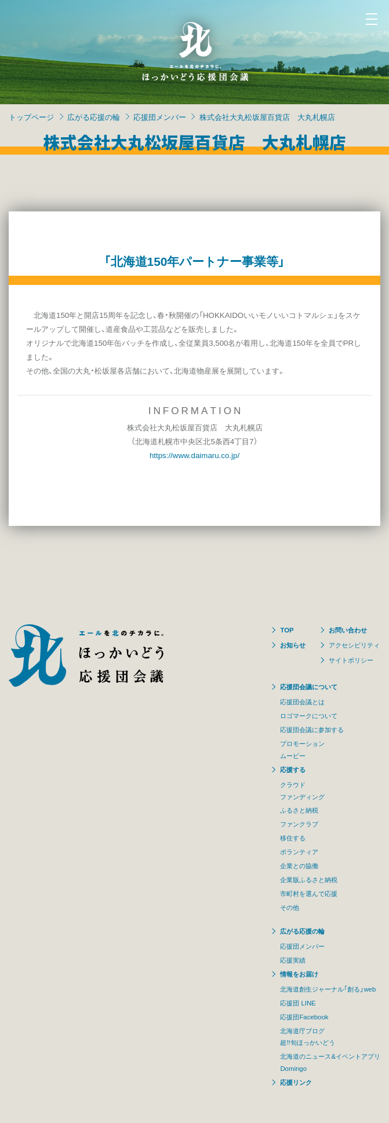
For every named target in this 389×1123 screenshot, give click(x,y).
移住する (293, 838)
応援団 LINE (297, 1003)
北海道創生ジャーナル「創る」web (328, 989)
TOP (286, 630)
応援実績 (293, 960)
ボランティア (299, 852)
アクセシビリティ (354, 645)
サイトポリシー (351, 660)
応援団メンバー (159, 116)
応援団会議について (308, 687)
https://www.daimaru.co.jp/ (194, 454)
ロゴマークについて (308, 715)
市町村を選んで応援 (308, 893)
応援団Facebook (304, 1017)
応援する (293, 769)
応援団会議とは (302, 702)
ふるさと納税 (299, 810)
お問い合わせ (348, 630)
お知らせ (293, 645)
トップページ (31, 116)
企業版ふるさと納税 (308, 879)
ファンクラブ (299, 824)
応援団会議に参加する (312, 729)
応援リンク (296, 1082)
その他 (289, 907)
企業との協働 (299, 865)
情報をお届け (299, 974)
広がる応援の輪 (93, 116)
